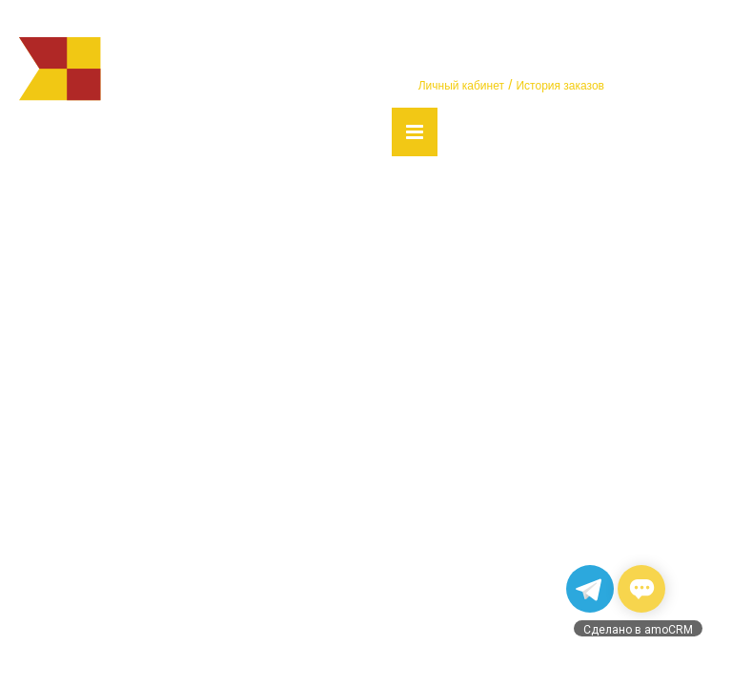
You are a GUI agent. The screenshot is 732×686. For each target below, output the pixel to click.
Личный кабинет (461, 85)
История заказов (560, 85)
